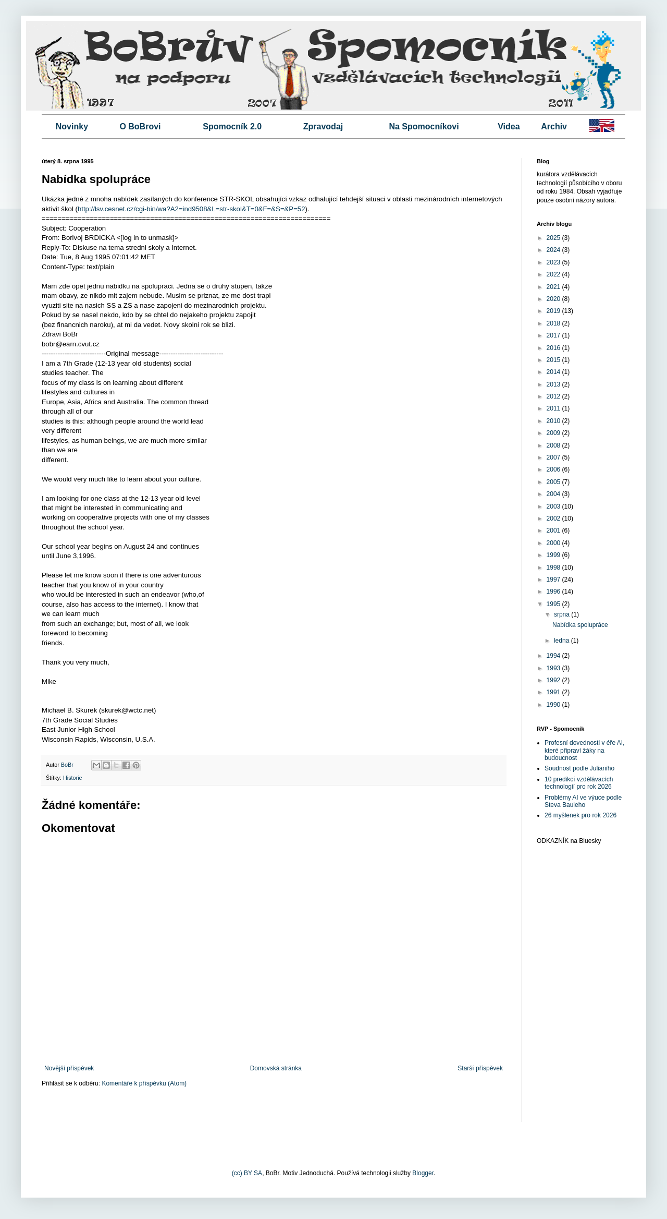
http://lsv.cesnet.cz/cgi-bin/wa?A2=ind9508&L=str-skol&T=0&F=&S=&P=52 (191, 209)
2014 (554, 372)
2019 (554, 311)
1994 (554, 655)
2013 (554, 384)
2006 (554, 469)
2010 (554, 421)
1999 (554, 555)
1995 (554, 604)
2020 (554, 299)
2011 (554, 408)
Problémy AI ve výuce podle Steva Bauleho (583, 801)
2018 (554, 323)
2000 (554, 543)
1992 (554, 680)
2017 (554, 335)
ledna (562, 640)
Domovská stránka (276, 1068)
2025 (554, 238)
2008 (554, 445)
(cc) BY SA (247, 1173)
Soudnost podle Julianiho (579, 768)
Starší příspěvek (480, 1068)
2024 (554, 250)
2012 (554, 396)
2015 (554, 360)
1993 (554, 668)
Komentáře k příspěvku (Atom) (144, 1083)
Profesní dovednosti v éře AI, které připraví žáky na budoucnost (584, 750)
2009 (554, 433)
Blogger (423, 1173)
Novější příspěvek (69, 1068)
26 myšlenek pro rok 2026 (580, 815)
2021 (554, 287)
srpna (562, 614)
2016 (554, 348)
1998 (554, 567)
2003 (554, 506)
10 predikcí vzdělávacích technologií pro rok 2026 (579, 783)
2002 (554, 518)
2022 (554, 274)
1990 (554, 704)
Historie (72, 778)
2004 (554, 494)
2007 (554, 457)
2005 (554, 482)
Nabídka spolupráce (580, 625)
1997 (554, 579)
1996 (554, 591)
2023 (554, 262)
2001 (554, 530)
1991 (554, 692)
